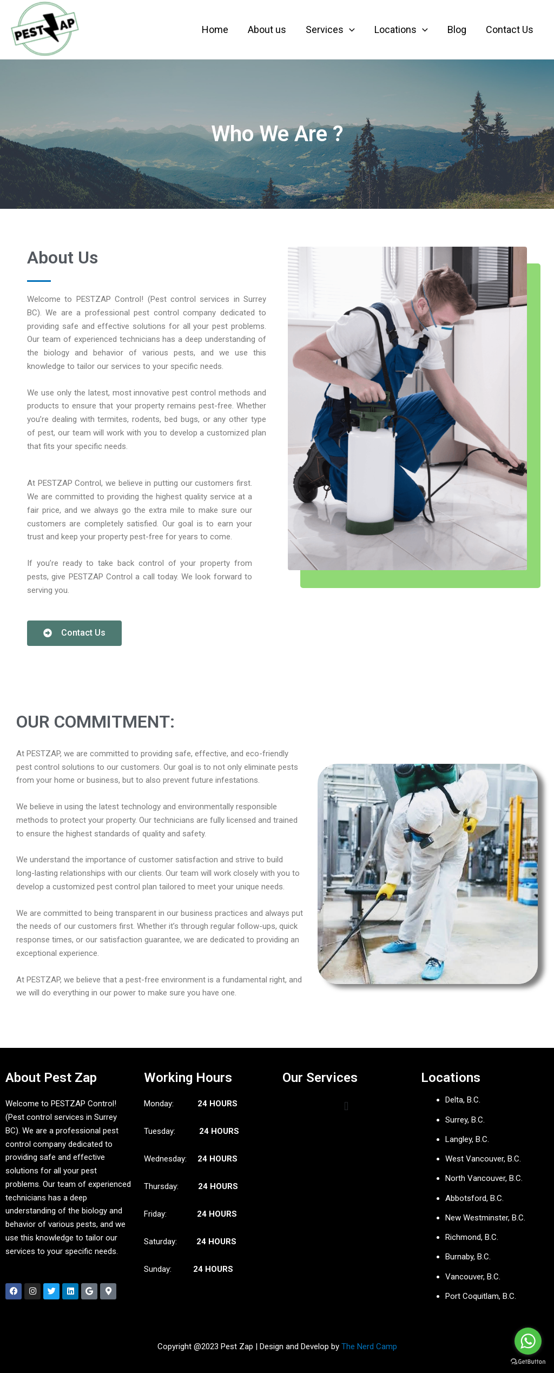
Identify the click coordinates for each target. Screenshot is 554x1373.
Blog (456, 29)
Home (215, 29)
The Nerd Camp (369, 1346)
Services (330, 29)
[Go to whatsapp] (528, 1341)
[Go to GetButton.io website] (528, 1361)
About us (267, 29)
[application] (349, 29)
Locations (401, 29)
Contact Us (509, 29)
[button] (346, 1106)
